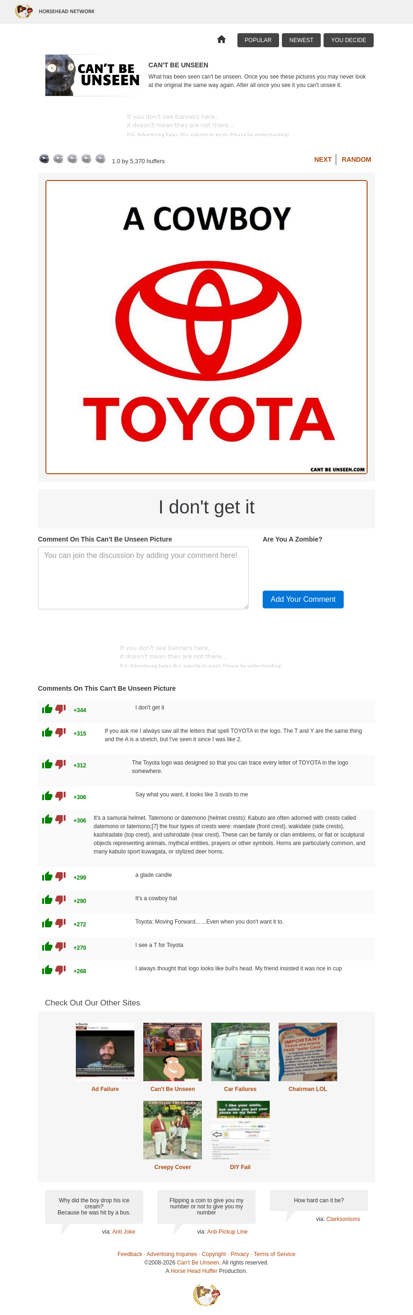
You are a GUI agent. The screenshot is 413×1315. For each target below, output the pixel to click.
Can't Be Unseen (172, 1089)
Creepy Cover (173, 1167)
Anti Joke (123, 1231)
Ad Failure (105, 1089)
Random (356, 159)
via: (107, 1231)
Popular (258, 40)
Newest (301, 40)
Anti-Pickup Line (227, 1231)
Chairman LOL (307, 1089)
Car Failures (240, 1089)
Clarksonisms (343, 1219)
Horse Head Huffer (193, 1271)
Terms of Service (274, 1254)
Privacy (240, 1254)
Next (323, 159)
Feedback (130, 1254)
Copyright (214, 1254)
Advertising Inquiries (172, 1254)
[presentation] (334, 565)
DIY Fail (240, 1167)
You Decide (348, 40)
